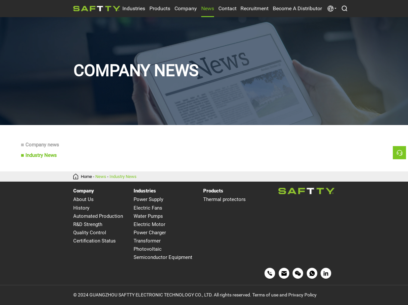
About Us (83, 199)
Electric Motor (149, 224)
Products (159, 8)
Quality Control (89, 233)
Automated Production (98, 216)
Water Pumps (148, 216)
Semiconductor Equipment (163, 257)
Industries (133, 8)
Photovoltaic (148, 249)
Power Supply (148, 199)
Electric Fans (148, 208)
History (81, 208)
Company (185, 8)
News (207, 8)
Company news (42, 145)
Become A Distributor (297, 8)
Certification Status (94, 241)
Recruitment (254, 8)
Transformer (147, 241)
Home (86, 176)
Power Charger (150, 233)
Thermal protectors (224, 199)
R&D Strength (87, 224)
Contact (227, 8)
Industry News (41, 155)
